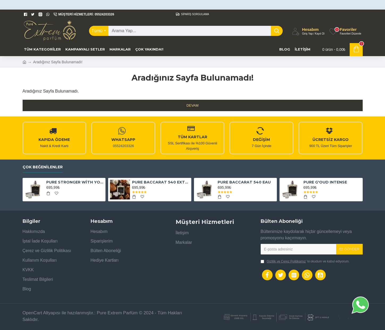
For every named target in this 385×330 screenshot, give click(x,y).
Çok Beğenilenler (43, 167)
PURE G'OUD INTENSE (325, 182)
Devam (192, 105)
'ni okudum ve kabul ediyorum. (305, 261)
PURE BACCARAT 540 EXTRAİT (160, 182)
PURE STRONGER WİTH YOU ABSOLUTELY (75, 182)
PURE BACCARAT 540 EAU (244, 182)
